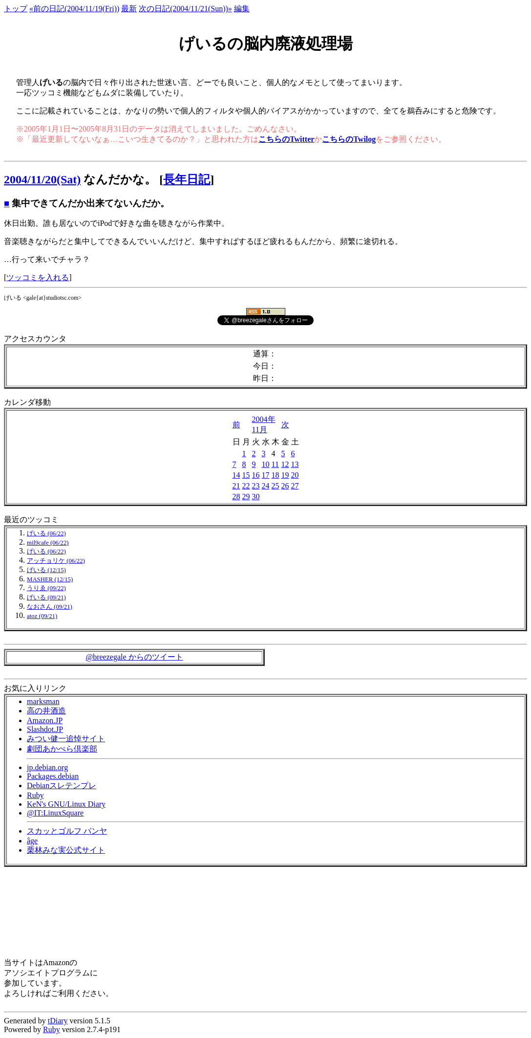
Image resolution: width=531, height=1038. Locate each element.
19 (285, 475)
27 (295, 486)
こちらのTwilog (349, 139)
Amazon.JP (45, 720)
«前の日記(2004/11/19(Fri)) (74, 8)
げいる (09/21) (46, 597)
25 (275, 486)
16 (256, 475)
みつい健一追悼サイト (66, 738)
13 (295, 464)
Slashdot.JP (45, 729)
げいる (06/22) (46, 533)
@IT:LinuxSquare (55, 813)
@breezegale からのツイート (134, 657)
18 (275, 475)
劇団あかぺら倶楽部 (62, 749)
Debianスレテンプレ (61, 785)
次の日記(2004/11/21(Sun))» (185, 8)
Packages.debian (53, 776)
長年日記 (186, 179)
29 (246, 496)
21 (236, 486)
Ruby (35, 795)
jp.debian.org (47, 767)
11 (275, 464)
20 (295, 475)
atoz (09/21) (42, 616)
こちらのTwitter (286, 139)
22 (246, 486)
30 (256, 496)
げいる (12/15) (46, 570)
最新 (129, 8)
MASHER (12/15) (50, 579)
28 (236, 496)
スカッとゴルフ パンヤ (67, 831)
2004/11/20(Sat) (42, 179)
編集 (242, 8)
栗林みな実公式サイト (66, 850)
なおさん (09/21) (49, 606)
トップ (15, 8)
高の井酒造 (46, 711)
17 (266, 475)
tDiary (58, 1020)
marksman (43, 701)
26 (285, 486)
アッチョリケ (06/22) (56, 560)
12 (285, 464)
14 (236, 475)
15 (246, 475)
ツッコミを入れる (37, 277)
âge (32, 841)
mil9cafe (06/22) (48, 542)
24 (266, 486)
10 (266, 464)
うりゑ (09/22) (46, 588)
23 (256, 486)
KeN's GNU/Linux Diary (66, 804)
